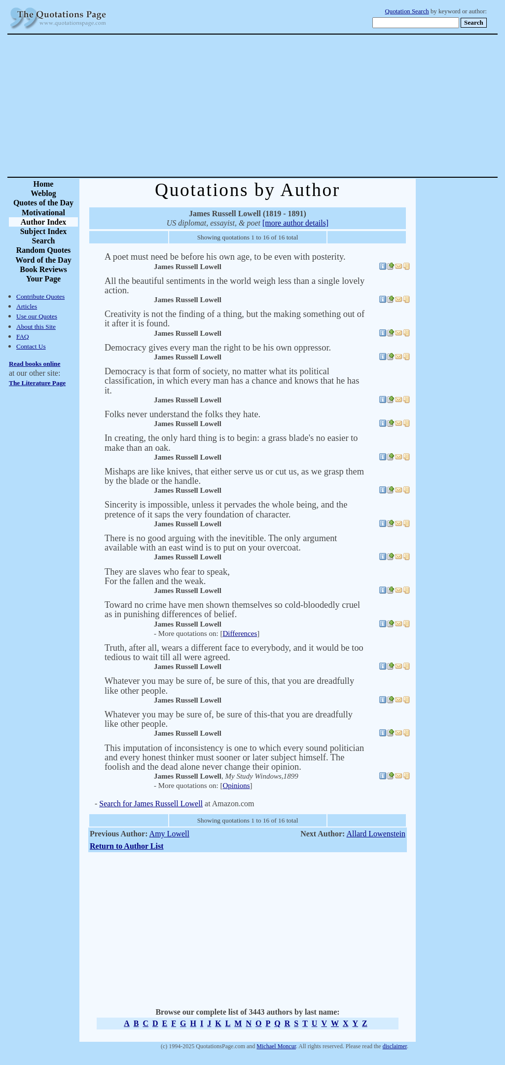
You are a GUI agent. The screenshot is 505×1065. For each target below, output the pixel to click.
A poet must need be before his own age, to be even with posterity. (225, 257)
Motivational (43, 212)
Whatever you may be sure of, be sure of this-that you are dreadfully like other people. (229, 719)
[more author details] (295, 223)
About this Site (36, 326)
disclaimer (395, 1046)
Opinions (236, 785)
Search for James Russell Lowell (151, 803)
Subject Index (43, 231)
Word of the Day (43, 260)
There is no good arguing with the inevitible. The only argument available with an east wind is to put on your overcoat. (221, 542)
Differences (239, 633)
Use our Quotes (36, 316)
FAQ (22, 336)
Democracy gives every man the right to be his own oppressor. (218, 348)
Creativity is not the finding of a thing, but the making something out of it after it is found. (234, 318)
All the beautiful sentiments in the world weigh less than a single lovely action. (234, 285)
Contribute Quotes (40, 296)
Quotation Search (407, 11)
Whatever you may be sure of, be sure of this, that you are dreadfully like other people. (229, 685)
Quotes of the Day (43, 202)
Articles (26, 306)
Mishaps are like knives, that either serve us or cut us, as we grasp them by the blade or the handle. (234, 476)
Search (43, 241)
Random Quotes (43, 250)
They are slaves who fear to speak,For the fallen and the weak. (167, 576)
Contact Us (31, 346)
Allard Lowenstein (375, 833)
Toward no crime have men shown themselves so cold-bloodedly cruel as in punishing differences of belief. (232, 609)
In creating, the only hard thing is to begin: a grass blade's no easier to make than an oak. (231, 442)
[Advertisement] (287, 106)
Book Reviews (43, 269)
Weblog (43, 193)
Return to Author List (127, 846)
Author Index (44, 222)
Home (44, 184)
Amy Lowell (169, 833)
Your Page (43, 279)
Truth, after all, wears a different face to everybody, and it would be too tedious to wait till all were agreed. (234, 652)
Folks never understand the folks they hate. (182, 414)
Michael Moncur (276, 1046)
